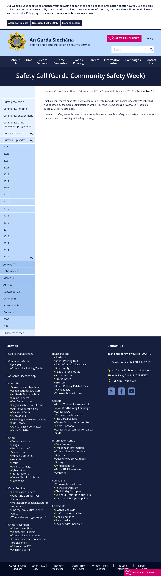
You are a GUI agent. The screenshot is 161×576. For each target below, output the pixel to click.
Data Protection (64, 444)
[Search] (129, 49)
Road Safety (62, 368)
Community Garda (18, 361)
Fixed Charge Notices (67, 371)
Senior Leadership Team (25, 387)
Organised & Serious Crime (27, 405)
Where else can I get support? (29, 517)
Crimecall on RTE (88, 91)
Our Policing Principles (24, 408)
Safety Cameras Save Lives (70, 364)
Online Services (20, 398)
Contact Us (58, 506)
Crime (11, 437)
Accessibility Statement (78, 567)
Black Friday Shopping (68, 491)
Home (47, 91)
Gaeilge (150, 38)
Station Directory (65, 509)
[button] (31, 133)
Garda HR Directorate (68, 469)
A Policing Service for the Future (30, 419)
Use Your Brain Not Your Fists (73, 495)
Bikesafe (60, 382)
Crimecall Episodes (113, 91)
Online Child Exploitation (25, 477)
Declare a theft (20, 499)
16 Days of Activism (66, 487)
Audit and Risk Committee (26, 426)
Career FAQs (62, 411)
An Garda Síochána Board (26, 394)
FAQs (44, 565)
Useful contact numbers (69, 513)
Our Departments (21, 401)
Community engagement (26, 535)
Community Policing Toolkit (27, 368)
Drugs (15, 445)
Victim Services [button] (43, 61)
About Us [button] (15, 61)
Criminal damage (21, 466)
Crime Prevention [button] (60, 61)
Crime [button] (28, 60)
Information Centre (63, 440)
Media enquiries (64, 517)
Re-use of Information (123, 567)
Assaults (16, 459)
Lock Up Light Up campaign (71, 498)
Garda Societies (20, 430)
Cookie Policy (25, 13)
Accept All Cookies (18, 22)
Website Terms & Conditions (101, 567)
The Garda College (66, 418)
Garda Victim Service (23, 492)
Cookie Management (20, 353)
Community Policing (23, 532)
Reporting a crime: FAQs (25, 495)
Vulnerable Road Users (68, 393)
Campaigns (58, 480)
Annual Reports (64, 465)
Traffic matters (20, 473)
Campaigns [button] (133, 60)
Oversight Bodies (21, 412)
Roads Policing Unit (66, 361)
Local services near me (68, 524)
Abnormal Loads (65, 375)
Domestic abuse (20, 441)
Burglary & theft (21, 448)
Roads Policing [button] (78, 61)
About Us (13, 383)
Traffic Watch (63, 379)
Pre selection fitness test (69, 415)
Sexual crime (18, 452)
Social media (62, 520)
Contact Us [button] (150, 61)
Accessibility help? (127, 37)
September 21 (145, 91)
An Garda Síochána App (22, 376)
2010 (130, 91)
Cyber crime (18, 470)
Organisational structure (26, 390)
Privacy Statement (141, 567)
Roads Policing (60, 353)
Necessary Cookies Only (45, 22)
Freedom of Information (69, 448)
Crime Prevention (64, 91)
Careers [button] (94, 60)
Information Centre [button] (112, 61)
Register (16, 365)
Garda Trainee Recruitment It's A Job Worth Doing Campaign (73, 406)
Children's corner (21, 549)
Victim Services (16, 488)
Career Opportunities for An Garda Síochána (72, 424)
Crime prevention (21, 528)
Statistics (60, 357)
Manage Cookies (71, 22)
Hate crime (17, 481)
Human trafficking (22, 455)
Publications (18, 416)
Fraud (14, 463)
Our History (18, 423)
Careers (56, 401)
